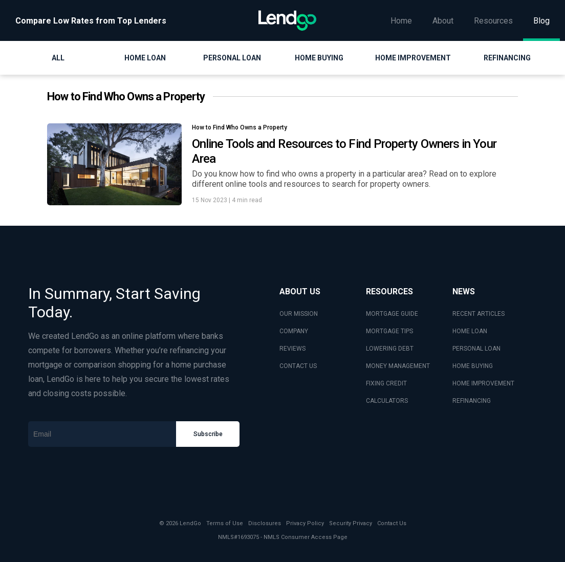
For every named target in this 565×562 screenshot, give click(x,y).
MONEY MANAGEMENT (398, 366)
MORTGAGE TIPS (389, 331)
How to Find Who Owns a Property (239, 127)
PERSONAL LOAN (476, 348)
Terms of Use (224, 523)
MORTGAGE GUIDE (392, 313)
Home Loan (145, 58)
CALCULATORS (387, 400)
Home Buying (319, 58)
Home (401, 21)
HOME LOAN (469, 331)
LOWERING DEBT (390, 348)
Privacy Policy (305, 523)
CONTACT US (298, 366)
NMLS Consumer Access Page (305, 537)
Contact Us (391, 523)
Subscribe (208, 434)
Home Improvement (413, 58)
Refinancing (507, 58)
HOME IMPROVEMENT (483, 383)
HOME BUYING (472, 366)
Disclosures (264, 523)
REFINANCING (471, 400)
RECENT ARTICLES (478, 313)
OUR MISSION (298, 313)
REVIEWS (292, 348)
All (58, 58)
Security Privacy (350, 523)
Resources (493, 21)
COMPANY (293, 331)
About (442, 21)
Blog (541, 21)
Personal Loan (232, 58)
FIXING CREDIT (386, 383)
